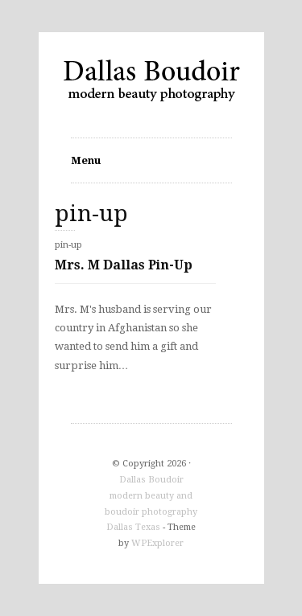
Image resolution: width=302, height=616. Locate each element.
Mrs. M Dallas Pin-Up (123, 265)
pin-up (68, 245)
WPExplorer (157, 543)
